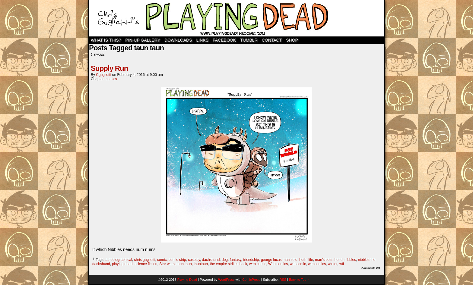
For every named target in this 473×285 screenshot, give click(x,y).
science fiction (146, 264)
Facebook (224, 40)
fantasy (235, 260)
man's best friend (328, 260)
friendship (251, 260)
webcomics (317, 264)
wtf (341, 264)
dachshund (211, 260)
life (310, 260)
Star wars (167, 264)
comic (162, 260)
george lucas (271, 260)
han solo (290, 260)
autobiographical (119, 260)
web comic (257, 264)
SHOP (292, 40)
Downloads (178, 40)
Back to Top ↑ (299, 279)
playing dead (122, 264)
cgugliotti (103, 75)
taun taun (184, 264)
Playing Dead (236, 18)
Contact (272, 40)
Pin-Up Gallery (142, 40)
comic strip (177, 260)
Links (202, 40)
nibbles (350, 260)
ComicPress (251, 279)
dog (225, 260)
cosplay (194, 260)
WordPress (226, 279)
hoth (302, 260)
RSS (283, 279)
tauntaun (201, 264)
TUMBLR (249, 40)
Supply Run (109, 68)
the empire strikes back (228, 264)
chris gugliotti (144, 260)
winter (332, 264)
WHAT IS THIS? (106, 40)
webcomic (298, 264)
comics (111, 79)
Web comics (278, 264)
